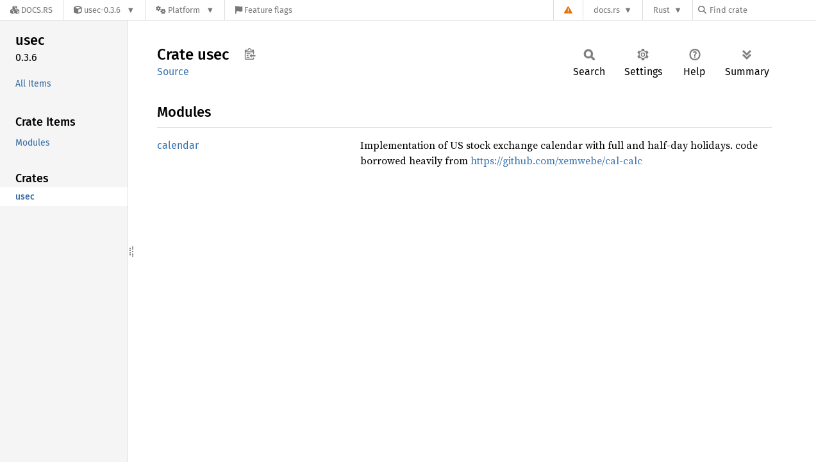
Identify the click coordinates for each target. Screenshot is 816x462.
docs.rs (607, 10)
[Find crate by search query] (762, 10)
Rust (661, 10)
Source (173, 71)
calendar (178, 145)
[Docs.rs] (31, 10)
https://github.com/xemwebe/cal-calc (556, 160)
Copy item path (249, 54)
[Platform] (185, 10)
